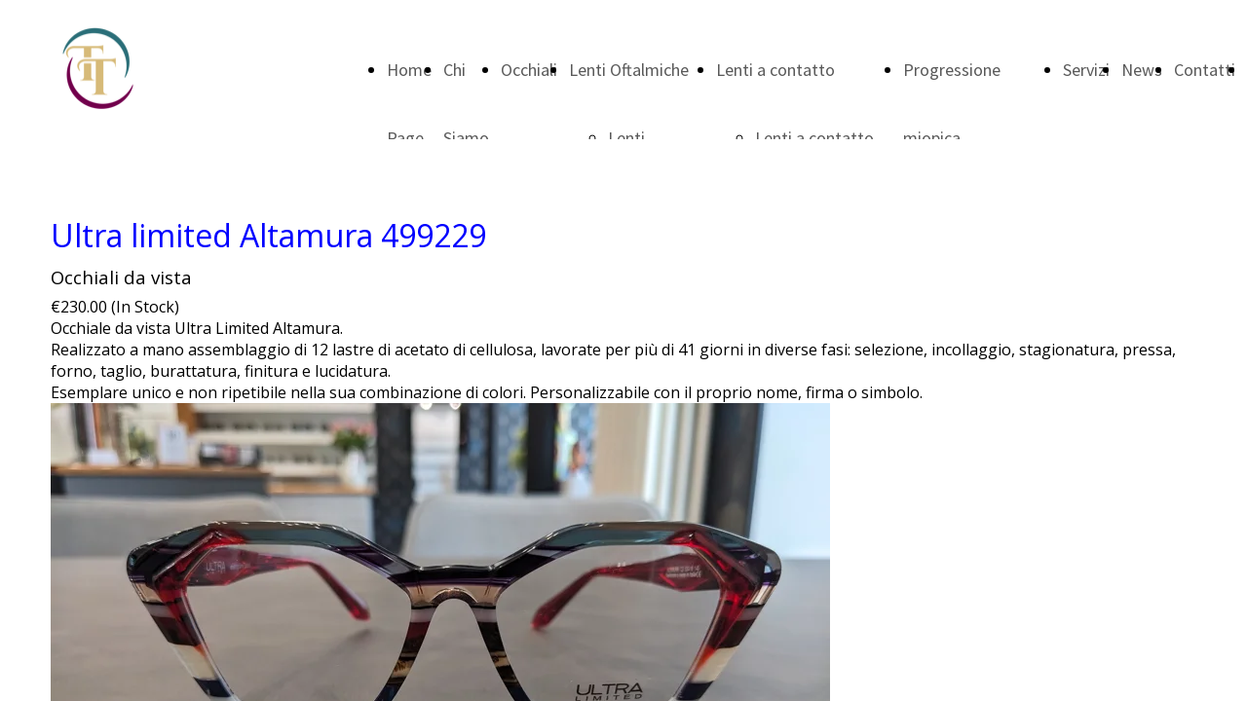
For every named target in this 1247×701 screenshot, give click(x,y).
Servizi (1086, 69)
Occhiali (529, 69)
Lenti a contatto (775, 69)
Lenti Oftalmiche (629, 69)
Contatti (1204, 69)
